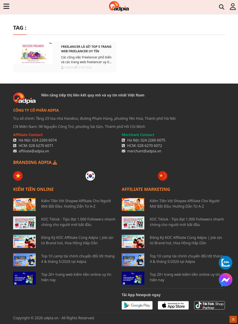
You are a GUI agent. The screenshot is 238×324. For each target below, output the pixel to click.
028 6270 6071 (41, 145)
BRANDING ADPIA (35, 162)
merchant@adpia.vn (144, 151)
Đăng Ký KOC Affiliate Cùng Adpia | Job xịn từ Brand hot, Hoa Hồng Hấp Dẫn (77, 240)
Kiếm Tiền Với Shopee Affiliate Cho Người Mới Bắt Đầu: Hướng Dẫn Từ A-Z (76, 203)
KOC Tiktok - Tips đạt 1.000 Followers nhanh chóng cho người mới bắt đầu (78, 222)
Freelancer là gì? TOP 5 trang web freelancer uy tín (86, 48)
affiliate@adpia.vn (34, 151)
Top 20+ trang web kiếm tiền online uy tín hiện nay (76, 277)
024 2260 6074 (44, 140)
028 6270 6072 (149, 145)
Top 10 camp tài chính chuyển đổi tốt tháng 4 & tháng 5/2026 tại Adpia (78, 259)
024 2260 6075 (153, 140)
